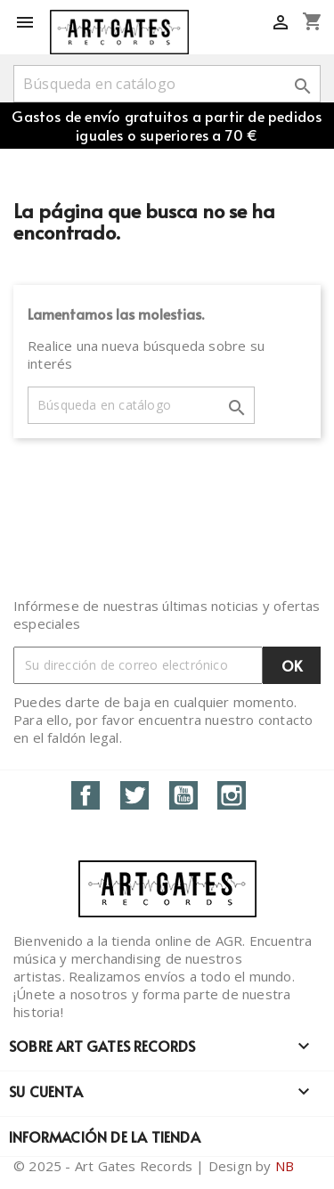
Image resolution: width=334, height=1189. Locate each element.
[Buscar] (167, 83)
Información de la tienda (104, 1136)
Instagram (231, 795)
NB (284, 1166)
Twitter (134, 795)
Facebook (85, 795)
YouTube (183, 795)
